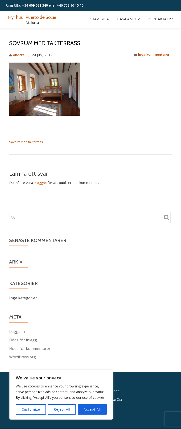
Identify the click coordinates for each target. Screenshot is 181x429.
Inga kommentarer (151, 54)
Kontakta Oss (161, 19)
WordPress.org (22, 356)
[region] (61, 395)
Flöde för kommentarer (29, 348)
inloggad (41, 182)
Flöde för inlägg (23, 339)
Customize (31, 409)
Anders (19, 54)
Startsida (99, 19)
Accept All (92, 409)
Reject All (62, 409)
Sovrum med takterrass (26, 142)
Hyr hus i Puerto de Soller (35, 17)
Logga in (17, 331)
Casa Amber (128, 19)
